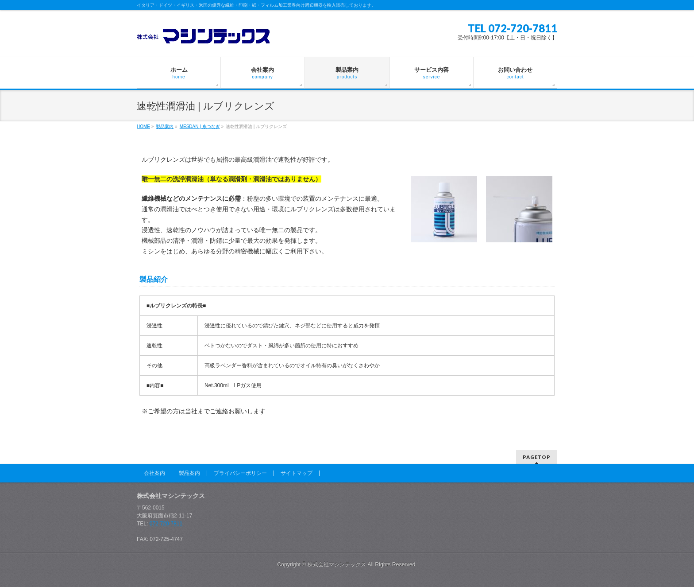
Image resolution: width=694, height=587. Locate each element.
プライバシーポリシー (240, 473)
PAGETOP (537, 457)
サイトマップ (296, 473)
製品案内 (189, 473)
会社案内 (154, 473)
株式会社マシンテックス (337, 564)
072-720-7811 (166, 524)
